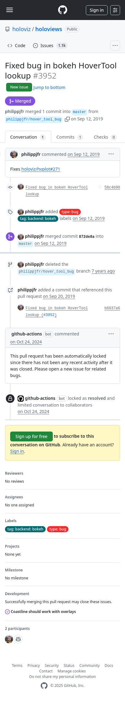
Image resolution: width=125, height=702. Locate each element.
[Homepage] (63, 10)
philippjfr (14, 111)
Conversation (28, 137)
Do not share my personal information (62, 676)
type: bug (70, 211)
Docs (109, 665)
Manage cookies (72, 671)
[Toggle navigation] (9, 9)
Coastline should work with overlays (40, 611)
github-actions (26, 334)
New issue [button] (19, 87)
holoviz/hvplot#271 (40, 169)
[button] (67, 119)
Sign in (97, 10)
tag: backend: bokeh (38, 218)
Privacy (33, 665)
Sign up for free (31, 436)
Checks (105, 137)
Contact (45, 671)
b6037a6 (112, 308)
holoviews (48, 29)
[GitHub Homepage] (44, 686)
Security (52, 665)
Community (89, 665)
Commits (69, 137)
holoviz (21, 29)
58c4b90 (112, 187)
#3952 (49, 315)
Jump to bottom (49, 87)
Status (69, 665)
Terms (17, 665)
